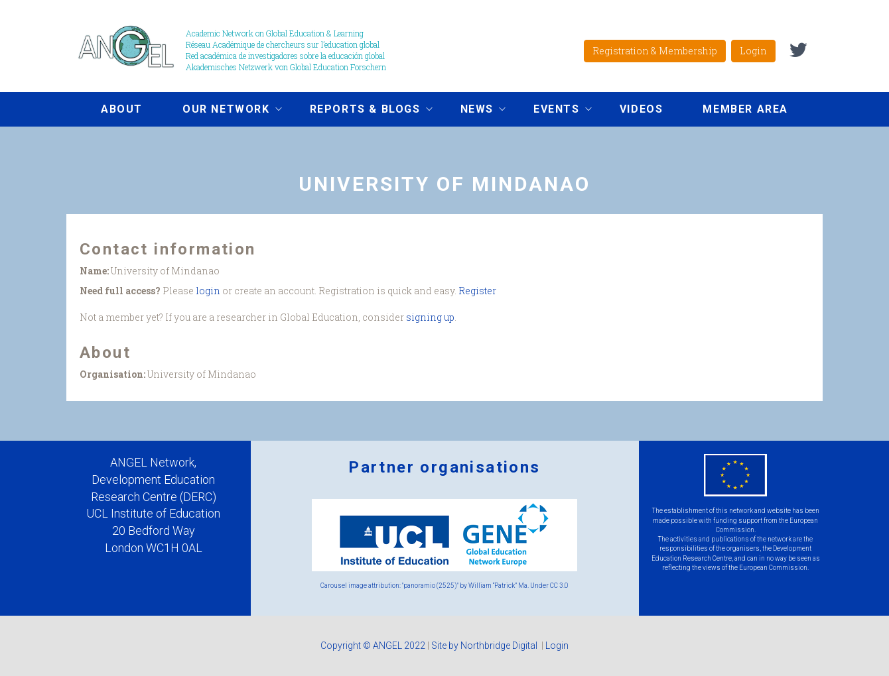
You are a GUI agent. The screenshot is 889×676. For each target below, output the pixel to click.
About (122, 109)
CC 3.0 (559, 585)
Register (477, 290)
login (208, 290)
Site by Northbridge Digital (485, 645)
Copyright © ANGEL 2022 (372, 645)
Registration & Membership (654, 50)
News (473, 111)
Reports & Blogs (361, 111)
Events (552, 111)
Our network (222, 111)
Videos (641, 109)
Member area (745, 109)
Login (753, 50)
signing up (430, 317)
